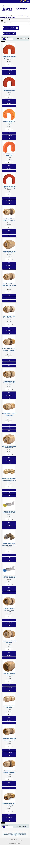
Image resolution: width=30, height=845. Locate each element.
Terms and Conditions (12, 840)
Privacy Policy (19, 840)
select (28, 20)
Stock (9, 73)
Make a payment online (9, 27)
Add (9, 68)
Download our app (7, 33)
